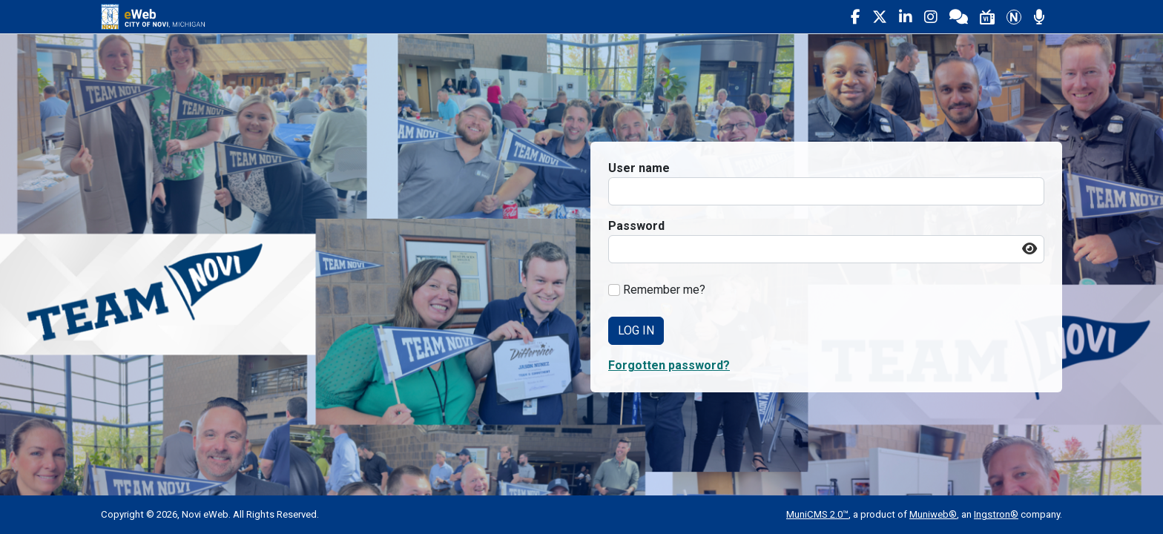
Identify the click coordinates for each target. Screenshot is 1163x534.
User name (639, 168)
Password (636, 226)
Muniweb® (933, 514)
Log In (636, 330)
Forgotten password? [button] (669, 365)
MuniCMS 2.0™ (817, 514)
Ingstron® (996, 514)
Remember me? (664, 290)
